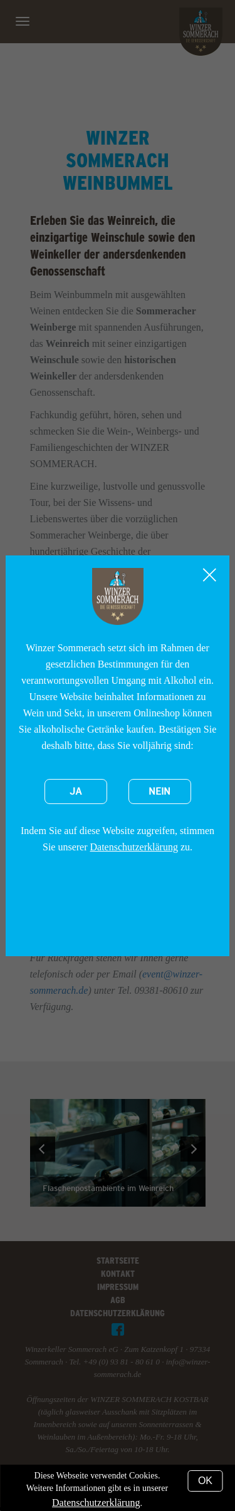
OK (205, 1480)
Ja (76, 791)
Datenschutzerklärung (134, 847)
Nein (159, 791)
